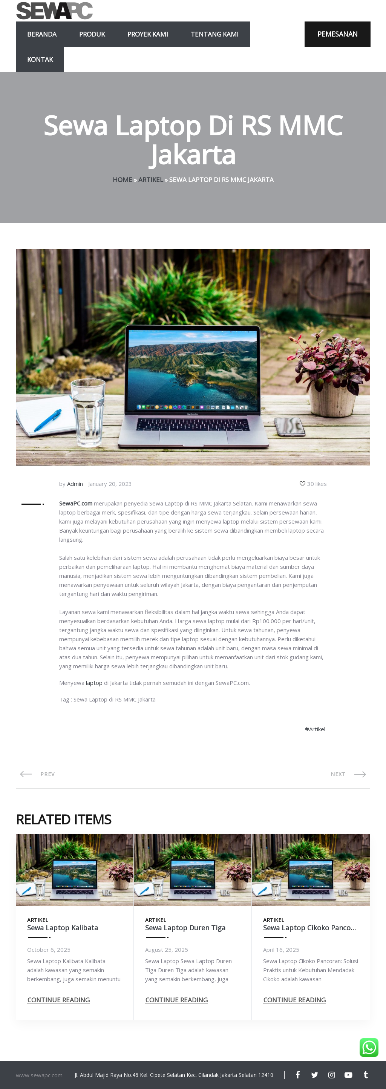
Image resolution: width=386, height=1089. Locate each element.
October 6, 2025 (48, 950)
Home (122, 179)
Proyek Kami (147, 34)
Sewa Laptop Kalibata (62, 927)
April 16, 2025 (281, 950)
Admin (75, 484)
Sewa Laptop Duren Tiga (185, 927)
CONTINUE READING (59, 1000)
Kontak (40, 59)
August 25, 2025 (166, 950)
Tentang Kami (215, 34)
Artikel (150, 179)
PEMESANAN (337, 33)
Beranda (42, 34)
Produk (92, 34)
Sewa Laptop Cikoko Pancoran (312, 927)
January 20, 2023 (110, 484)
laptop (94, 682)
